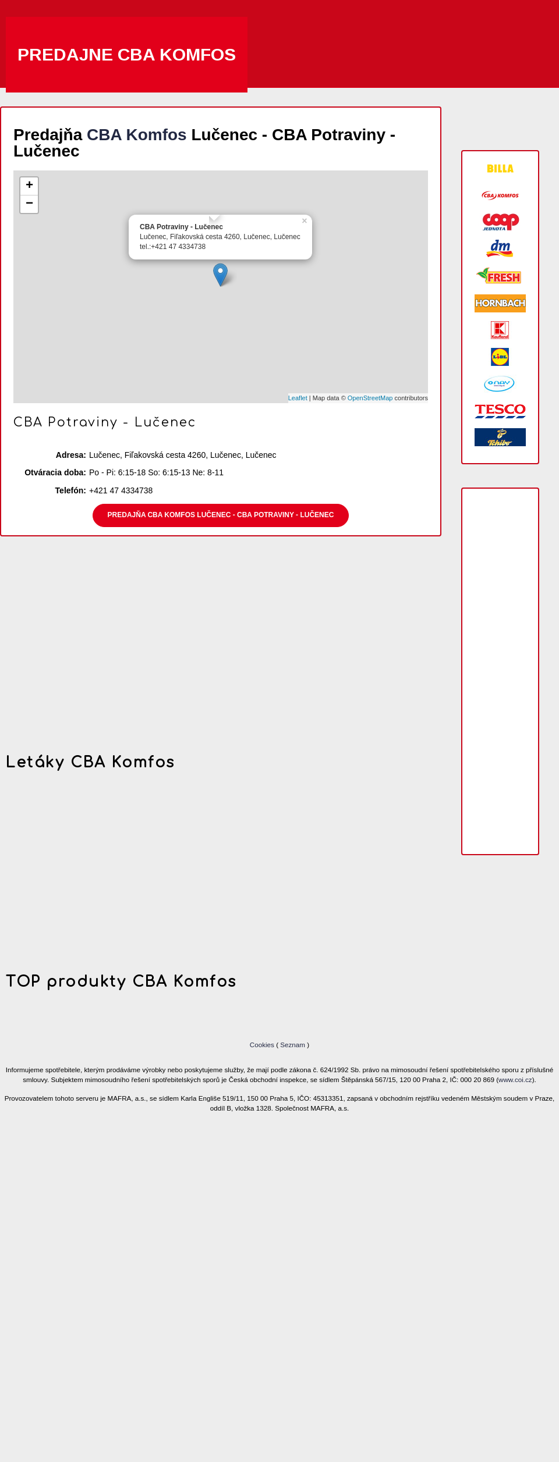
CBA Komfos (137, 135)
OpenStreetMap (370, 397)
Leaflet (297, 397)
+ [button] (29, 186)
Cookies (263, 1044)
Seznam (292, 1044)
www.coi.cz (515, 1079)
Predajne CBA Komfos (126, 54)
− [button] (29, 204)
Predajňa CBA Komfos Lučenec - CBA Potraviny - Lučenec (221, 515)
